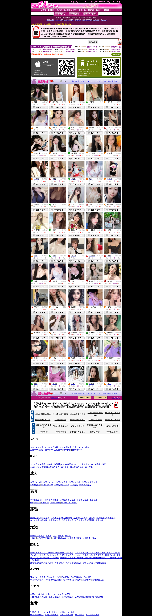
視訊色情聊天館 (37, 615)
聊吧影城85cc (47, 485)
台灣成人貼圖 (75, 482)
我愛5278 (76, 447)
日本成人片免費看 (37, 577)
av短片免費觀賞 (36, 580)
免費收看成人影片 (67, 555)
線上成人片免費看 (69, 503)
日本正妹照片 (76, 577)
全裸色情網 (79, 615)
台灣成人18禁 (36, 482)
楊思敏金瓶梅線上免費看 (61, 518)
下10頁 (109, 81)
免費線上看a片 (36, 612)
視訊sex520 (55, 503)
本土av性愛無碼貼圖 (38, 520)
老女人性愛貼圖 (77, 426)
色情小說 (45, 503)
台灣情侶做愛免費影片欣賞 (41, 563)
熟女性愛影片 (67, 520)
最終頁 (114, 81)
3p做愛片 (34, 450)
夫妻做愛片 (59, 563)
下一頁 (103, 81)
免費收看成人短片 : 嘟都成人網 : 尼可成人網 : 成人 (51, 553)
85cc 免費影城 (85, 485)
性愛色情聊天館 (92, 615)
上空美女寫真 (82, 500)
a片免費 (71, 612)
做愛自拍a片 (87, 563)
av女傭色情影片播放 (53, 580)
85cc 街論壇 (35, 485)
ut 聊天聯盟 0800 (59, 538)
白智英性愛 (95, 432)
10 (99, 81)
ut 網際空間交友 (89, 538)
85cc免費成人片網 (42, 420)
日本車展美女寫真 (67, 500)
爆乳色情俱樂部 (66, 615)
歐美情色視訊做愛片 (72, 580)
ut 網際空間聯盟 (74, 538)
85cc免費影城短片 (77, 420)
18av (54, 536)
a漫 (31, 503)
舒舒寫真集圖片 (37, 500)
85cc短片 (74, 485)
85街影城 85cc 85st (43, 414)
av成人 (61, 536)
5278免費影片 (65, 447)
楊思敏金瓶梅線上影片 (105, 518)
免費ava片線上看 (37, 536)
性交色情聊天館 (51, 615)
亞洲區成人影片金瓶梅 (39, 518)
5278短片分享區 (51, 447)
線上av (48, 536)
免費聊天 (118, 102)
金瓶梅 (92, 518)
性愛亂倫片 (54, 397)
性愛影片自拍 (60, 432)
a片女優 (47, 612)
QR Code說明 (116, 54)
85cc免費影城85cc (61, 485)
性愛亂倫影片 (112, 432)
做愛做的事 (77, 450)
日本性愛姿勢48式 (60, 426)
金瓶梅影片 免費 (80, 518)
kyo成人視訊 (35, 467)
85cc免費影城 (60, 420)
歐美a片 (55, 612)
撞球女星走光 (98, 580)
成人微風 (89, 467)
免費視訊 (45, 102)
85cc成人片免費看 (60, 414)
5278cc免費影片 (36, 447)
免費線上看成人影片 (50, 467)
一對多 (101, 102)
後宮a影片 (86, 580)
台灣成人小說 (49, 482)
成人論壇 (65, 467)
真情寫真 (93, 500)
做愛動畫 (67, 450)
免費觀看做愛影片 (73, 563)
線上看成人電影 (76, 467)
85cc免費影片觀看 (77, 414)
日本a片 (63, 612)
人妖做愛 (58, 450)
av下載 (68, 536)
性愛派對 (44, 432)
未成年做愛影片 (46, 450)
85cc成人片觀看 (95, 420)
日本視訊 (87, 577)
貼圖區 (37, 503)
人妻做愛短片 (100, 563)
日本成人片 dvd (53, 577)
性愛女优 (99, 520)
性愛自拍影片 (54, 520)
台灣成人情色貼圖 (89, 482)
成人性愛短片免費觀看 (84, 520)
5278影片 (86, 447)
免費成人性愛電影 (77, 432)
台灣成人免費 (62, 482)
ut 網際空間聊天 (44, 538)
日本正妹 (65, 577)
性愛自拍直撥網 (112, 426)
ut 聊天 (33, 538)
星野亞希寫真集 (51, 500)
